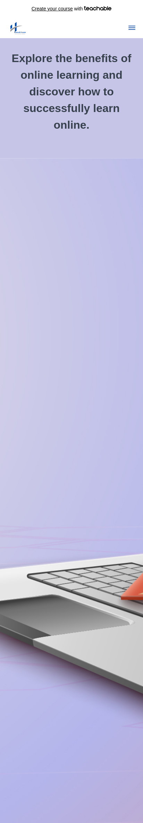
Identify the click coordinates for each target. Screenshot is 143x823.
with (72, 8)
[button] (132, 28)
